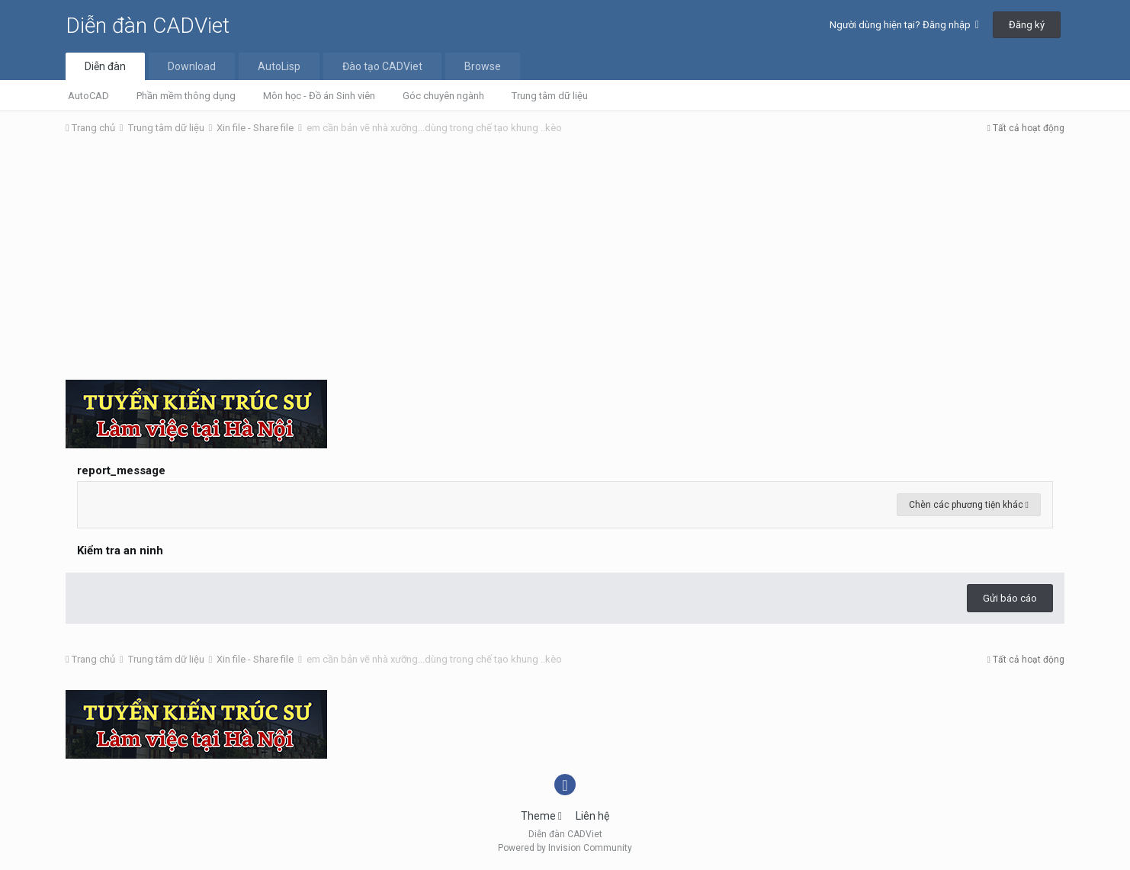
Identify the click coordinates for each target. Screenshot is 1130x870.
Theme (541, 816)
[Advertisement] (565, 261)
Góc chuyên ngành (443, 95)
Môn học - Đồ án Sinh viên (319, 95)
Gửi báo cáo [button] (1010, 598)
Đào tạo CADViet (382, 66)
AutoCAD (88, 95)
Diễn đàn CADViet (148, 25)
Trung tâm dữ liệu (550, 95)
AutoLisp (279, 66)
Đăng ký (1027, 24)
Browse (482, 66)
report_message (121, 470)
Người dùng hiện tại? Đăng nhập (904, 24)
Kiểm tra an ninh (120, 550)
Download (192, 66)
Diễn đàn (105, 66)
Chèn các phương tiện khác (969, 504)
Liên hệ (592, 816)
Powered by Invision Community (565, 848)
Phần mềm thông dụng (186, 95)
